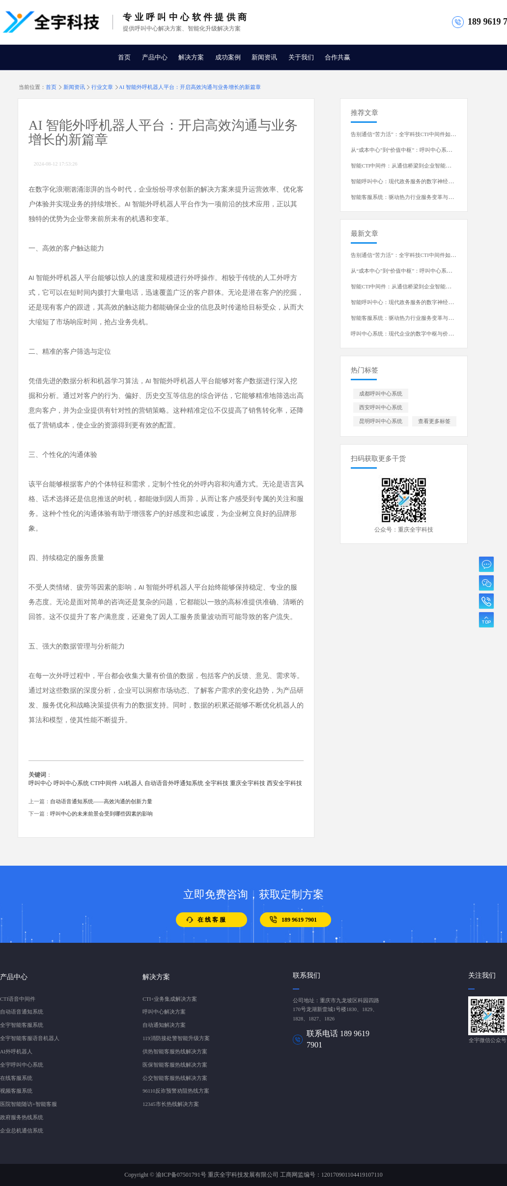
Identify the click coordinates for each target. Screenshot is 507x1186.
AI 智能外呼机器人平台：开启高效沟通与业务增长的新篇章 (190, 87)
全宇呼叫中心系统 (21, 1065)
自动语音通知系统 (21, 1012)
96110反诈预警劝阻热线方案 (175, 1091)
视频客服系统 (16, 1091)
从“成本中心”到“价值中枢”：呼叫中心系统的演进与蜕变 (417, 150)
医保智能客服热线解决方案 (174, 1065)
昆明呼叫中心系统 (380, 421)
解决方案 (191, 57)
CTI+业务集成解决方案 (169, 999)
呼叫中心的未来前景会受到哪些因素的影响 (101, 814)
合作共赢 (337, 57)
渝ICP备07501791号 (181, 1174)
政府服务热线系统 (21, 1117)
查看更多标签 (434, 421)
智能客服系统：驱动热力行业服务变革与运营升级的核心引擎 (424, 197)
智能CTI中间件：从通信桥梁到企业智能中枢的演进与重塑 (420, 166)
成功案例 (228, 57)
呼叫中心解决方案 (164, 1012)
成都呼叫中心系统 (380, 393)
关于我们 (301, 57)
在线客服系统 (16, 1078)
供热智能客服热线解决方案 (174, 1051)
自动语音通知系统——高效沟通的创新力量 (101, 801)
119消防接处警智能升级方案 (175, 1038)
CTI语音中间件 (17, 999)
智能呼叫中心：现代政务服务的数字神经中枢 (405, 181)
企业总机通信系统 (21, 1130)
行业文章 (102, 87)
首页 (124, 57)
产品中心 (155, 57)
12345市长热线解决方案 (170, 1104)
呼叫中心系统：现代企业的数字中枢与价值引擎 (407, 334)
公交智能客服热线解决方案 (174, 1078)
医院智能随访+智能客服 (28, 1104)
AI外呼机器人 (16, 1051)
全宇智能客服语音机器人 (29, 1038)
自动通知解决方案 (164, 1025)
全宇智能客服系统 (21, 1025)
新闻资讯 (264, 57)
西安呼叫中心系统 (380, 407)
